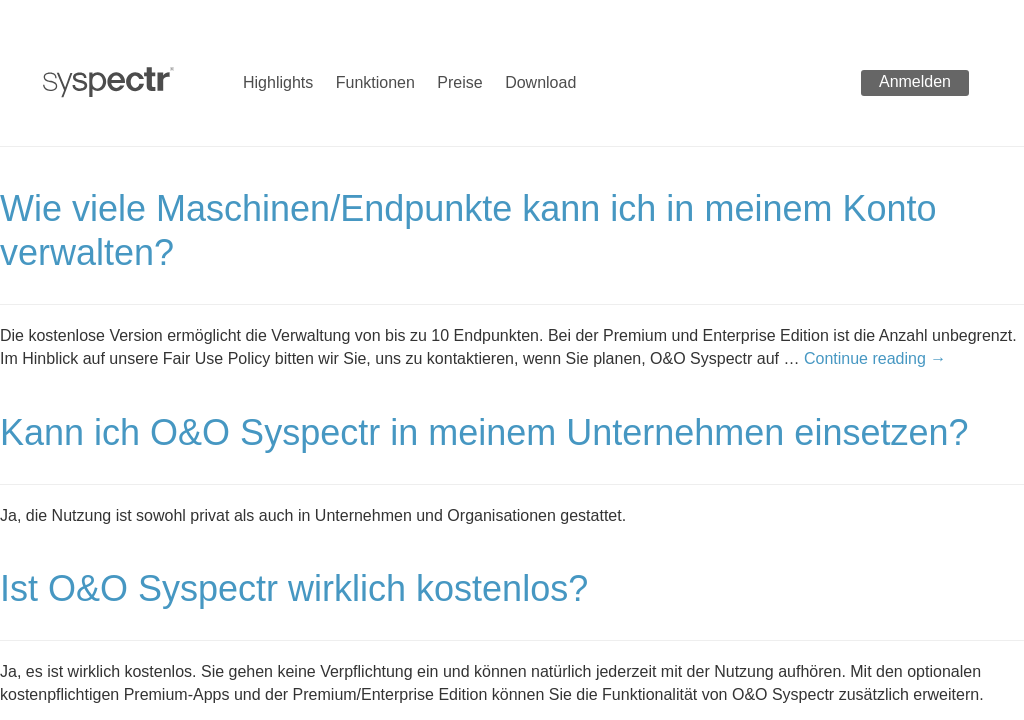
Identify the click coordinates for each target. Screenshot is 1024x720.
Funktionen (375, 82)
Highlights (278, 82)
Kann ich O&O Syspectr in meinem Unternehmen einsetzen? (484, 432)
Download (540, 82)
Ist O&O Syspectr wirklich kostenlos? (294, 588)
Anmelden (915, 81)
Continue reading (875, 358)
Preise (459, 82)
